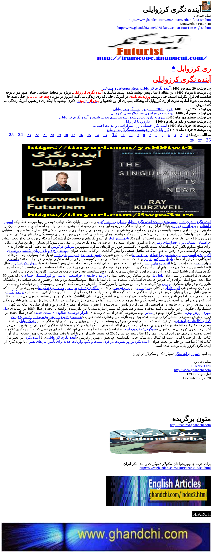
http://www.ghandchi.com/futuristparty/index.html (175, 468)
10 (130, 135)
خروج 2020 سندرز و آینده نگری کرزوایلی (143, 109)
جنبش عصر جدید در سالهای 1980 (78, 255)
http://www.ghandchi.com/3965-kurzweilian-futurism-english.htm (164, 28)
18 (66, 135)
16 (81, 135)
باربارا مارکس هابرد (158, 259)
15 (89, 135)
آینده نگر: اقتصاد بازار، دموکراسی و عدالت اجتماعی (129, 125)
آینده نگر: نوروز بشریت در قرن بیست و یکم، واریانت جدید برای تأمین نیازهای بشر (89, 341)
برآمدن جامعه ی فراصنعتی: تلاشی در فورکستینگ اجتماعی (64, 275)
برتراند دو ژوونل (184, 226)
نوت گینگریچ (15, 292)
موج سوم (143, 288)
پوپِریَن (167, 284)
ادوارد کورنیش (26, 263)
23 (29, 135)
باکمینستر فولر (118, 238)
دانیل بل (158, 275)
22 (37, 135)
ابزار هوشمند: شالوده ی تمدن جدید (61, 313)
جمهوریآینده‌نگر (187, 354)
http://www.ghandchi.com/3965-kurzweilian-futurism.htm (170, 20)
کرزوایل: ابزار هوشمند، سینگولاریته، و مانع (138, 130)
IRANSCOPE (201, 366)
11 (123, 135)
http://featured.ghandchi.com (190, 425)
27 (200, 140)
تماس (148, 313)
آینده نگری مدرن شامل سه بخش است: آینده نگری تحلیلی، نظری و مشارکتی (154, 222)
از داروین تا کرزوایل (139, 121)
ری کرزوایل (27, 321)
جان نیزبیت (122, 288)
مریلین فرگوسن (62, 246)
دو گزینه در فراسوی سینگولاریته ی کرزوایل (142, 113)
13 (105, 135)
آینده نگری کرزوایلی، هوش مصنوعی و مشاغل (136, 88)
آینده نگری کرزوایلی (61, 337)
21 (45, 135)
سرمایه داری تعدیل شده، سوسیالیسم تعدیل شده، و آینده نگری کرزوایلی (112, 117)
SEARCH (201, 514)
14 (97, 135)
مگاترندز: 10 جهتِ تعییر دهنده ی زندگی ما (68, 288)
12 (114, 134)
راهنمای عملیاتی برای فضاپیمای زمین (182, 242)
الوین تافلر (172, 288)
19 (59, 135)
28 (192, 140)
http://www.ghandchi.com (192, 370)
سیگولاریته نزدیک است (139, 329)
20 (52, 135)
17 (73, 135)
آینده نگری (32, 337)
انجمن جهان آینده (157, 263)
